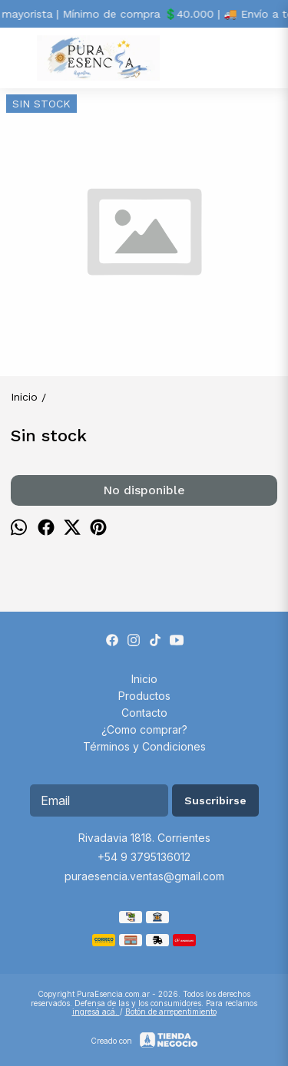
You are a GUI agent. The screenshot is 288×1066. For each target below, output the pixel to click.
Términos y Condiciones (144, 746)
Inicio (144, 678)
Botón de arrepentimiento (171, 1011)
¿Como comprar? (144, 729)
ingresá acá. (96, 1011)
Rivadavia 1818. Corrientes (144, 837)
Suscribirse (215, 800)
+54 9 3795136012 (144, 856)
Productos (144, 695)
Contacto (144, 712)
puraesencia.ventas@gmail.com (144, 876)
